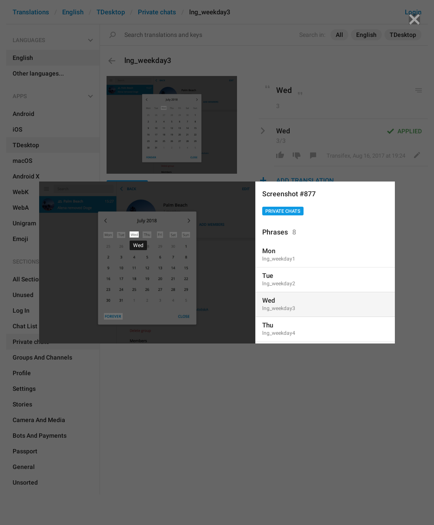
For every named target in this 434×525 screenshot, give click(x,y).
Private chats (282, 211)
